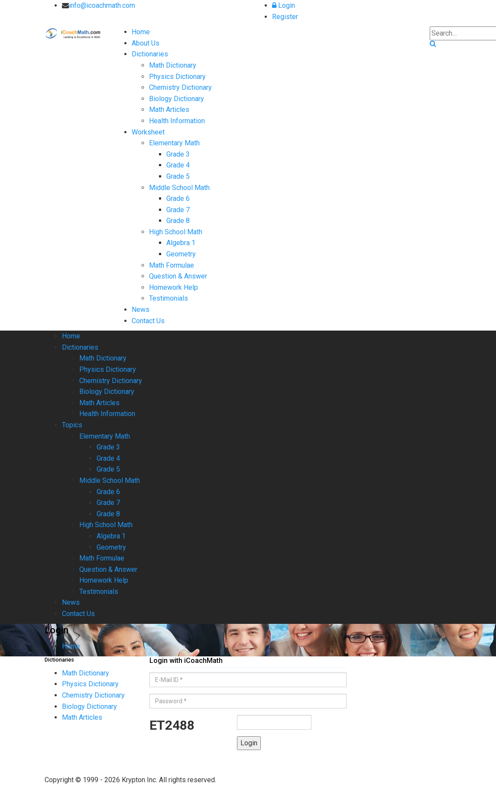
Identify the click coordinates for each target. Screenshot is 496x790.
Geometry (181, 254)
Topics (72, 425)
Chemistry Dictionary (180, 87)
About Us (145, 43)
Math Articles (169, 109)
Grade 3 (178, 154)
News (140, 309)
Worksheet (148, 132)
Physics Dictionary (177, 76)
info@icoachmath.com (102, 5)
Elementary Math (174, 143)
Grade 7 (178, 210)
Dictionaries (150, 54)
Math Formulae (171, 265)
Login (283, 5)
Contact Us (148, 321)
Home (141, 32)
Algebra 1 (180, 243)
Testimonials (168, 298)
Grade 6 (178, 198)
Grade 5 (178, 176)
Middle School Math (179, 188)
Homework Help (173, 287)
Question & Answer (178, 276)
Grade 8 (178, 220)
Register (285, 17)
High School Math (175, 232)
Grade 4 (178, 165)
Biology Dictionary (176, 99)
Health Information (177, 121)
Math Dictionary (172, 65)
